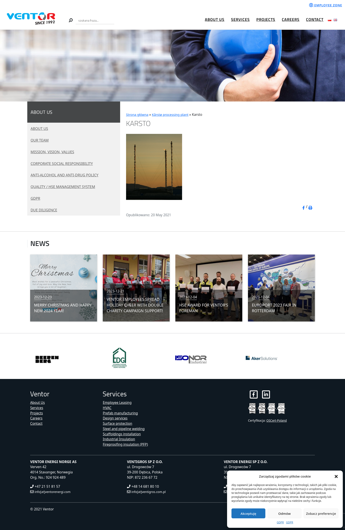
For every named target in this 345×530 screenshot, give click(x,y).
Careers (290, 19)
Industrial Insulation (119, 439)
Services (240, 19)
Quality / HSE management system (66, 186)
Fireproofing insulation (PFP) (126, 444)
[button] (336, 476)
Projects (265, 19)
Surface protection (118, 423)
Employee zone (325, 5)
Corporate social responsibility (64, 163)
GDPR (280, 522)
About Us (214, 19)
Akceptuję (248, 513)
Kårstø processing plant (171, 114)
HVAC (107, 407)
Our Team (40, 140)
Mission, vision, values (54, 151)
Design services (115, 418)
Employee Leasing (117, 402)
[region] (172, 66)
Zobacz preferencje (321, 513)
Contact (314, 19)
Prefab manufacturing (121, 412)
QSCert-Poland (276, 421)
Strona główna (137, 114)
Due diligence (45, 209)
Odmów (284, 513)
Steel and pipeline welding (124, 428)
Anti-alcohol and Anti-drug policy (67, 175)
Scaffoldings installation (122, 434)
